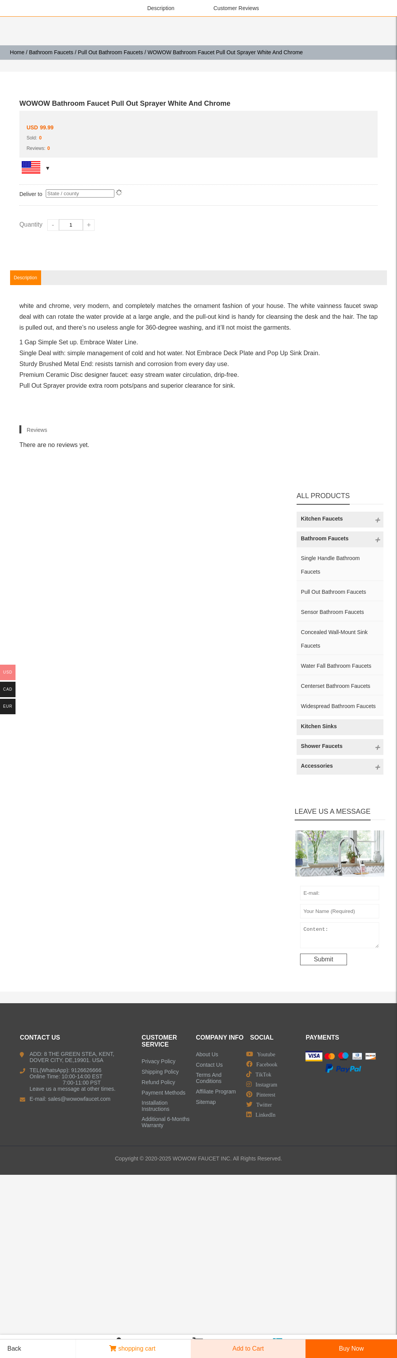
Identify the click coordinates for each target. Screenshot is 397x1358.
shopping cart (132, 1348)
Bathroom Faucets (51, 52)
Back (11, 1348)
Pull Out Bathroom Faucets (110, 52)
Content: (339, 1098)
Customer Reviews (236, 8)
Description (160, 8)
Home (17, 52)
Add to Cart (248, 1348)
